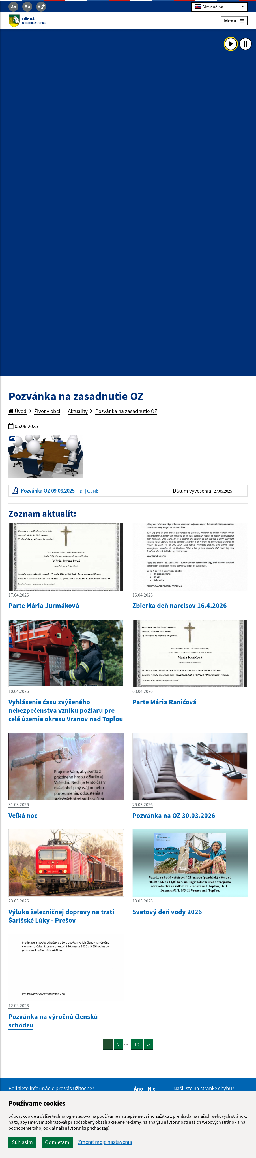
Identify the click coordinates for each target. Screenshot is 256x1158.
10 (136, 1044)
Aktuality (78, 411)
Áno (139, 1088)
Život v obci (47, 411)
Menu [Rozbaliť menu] (234, 20)
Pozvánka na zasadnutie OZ (126, 411)
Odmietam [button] (57, 1142)
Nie (152, 1088)
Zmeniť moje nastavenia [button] (105, 1142)
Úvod (17, 411)
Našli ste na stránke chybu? (203, 1088)
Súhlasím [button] (22, 1142)
